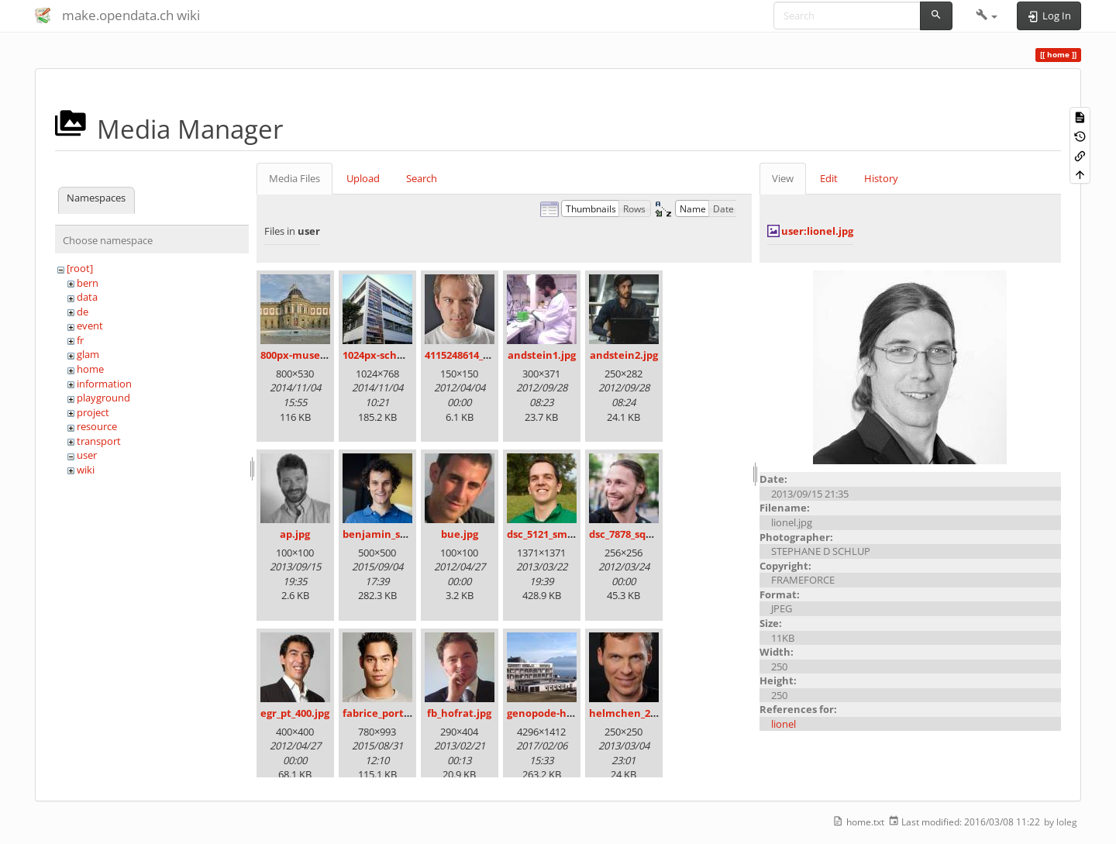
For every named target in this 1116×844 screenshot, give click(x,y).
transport (99, 441)
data (87, 297)
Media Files (294, 178)
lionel (783, 724)
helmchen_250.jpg (634, 713)
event (90, 325)
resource (97, 426)
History (881, 178)
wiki (86, 470)
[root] (80, 268)
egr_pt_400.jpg (294, 713)
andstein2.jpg (624, 355)
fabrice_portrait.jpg (391, 713)
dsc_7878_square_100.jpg (648, 534)
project (93, 412)
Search (421, 178)
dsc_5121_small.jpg (552, 534)
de (82, 312)
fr (80, 340)
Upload (363, 178)
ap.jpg (295, 534)
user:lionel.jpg (817, 231)
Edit (829, 178)
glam (88, 354)
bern (87, 283)
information (104, 384)
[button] (987, 15)
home (90, 369)
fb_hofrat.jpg (459, 713)
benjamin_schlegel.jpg (398, 534)
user (87, 455)
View (783, 178)
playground (103, 398)
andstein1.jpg (542, 355)
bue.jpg (459, 534)
